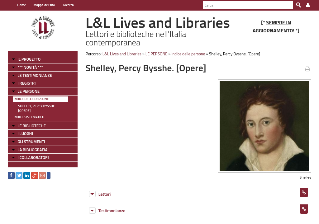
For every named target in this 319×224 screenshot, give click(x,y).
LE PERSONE (28, 91)
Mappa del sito (44, 4)
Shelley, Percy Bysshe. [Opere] (37, 108)
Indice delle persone (31, 98)
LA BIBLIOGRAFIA (32, 150)
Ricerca (68, 4)
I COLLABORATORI (33, 157)
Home (21, 4)
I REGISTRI (26, 83)
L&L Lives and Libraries (121, 54)
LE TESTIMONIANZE (34, 75)
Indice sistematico (28, 116)
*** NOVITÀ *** (30, 67)
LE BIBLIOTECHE (31, 126)
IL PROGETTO (28, 59)
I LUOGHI (25, 133)
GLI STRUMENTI (31, 141)
